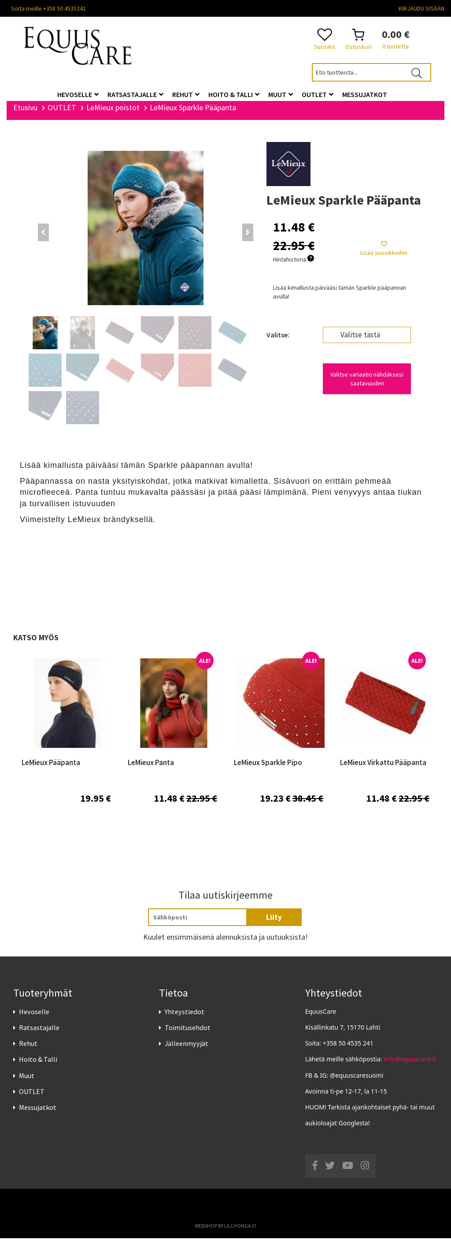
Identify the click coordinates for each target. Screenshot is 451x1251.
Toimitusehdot (188, 1040)
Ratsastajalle (39, 1040)
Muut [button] (280, 94)
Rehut (28, 1056)
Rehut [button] (186, 94)
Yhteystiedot (184, 1024)
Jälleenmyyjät (186, 1056)
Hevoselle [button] (78, 94)
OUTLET (31, 1104)
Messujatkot (37, 1120)
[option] (66, 762)
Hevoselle (34, 1024)
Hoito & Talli (38, 1072)
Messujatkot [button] (364, 94)
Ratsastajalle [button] (135, 94)
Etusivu (25, 120)
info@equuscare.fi (410, 1072)
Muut (26, 1087)
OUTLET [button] (317, 94)
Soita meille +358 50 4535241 (48, 8)
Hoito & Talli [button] (233, 94)
